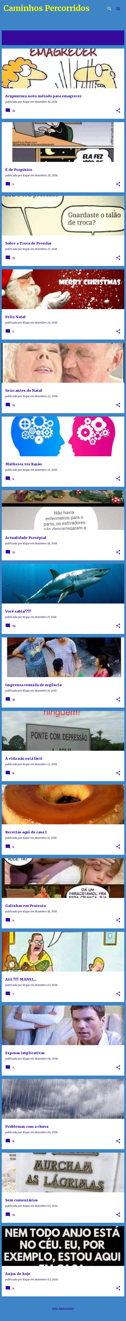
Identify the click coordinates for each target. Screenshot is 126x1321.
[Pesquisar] (109, 8)
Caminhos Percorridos (46, 8)
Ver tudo (11, 41)
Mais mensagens (63, 1308)
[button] (118, 111)
